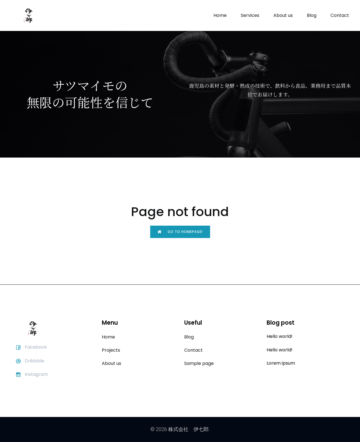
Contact (339, 15)
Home (220, 15)
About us (283, 15)
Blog (311, 15)
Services (250, 15)
